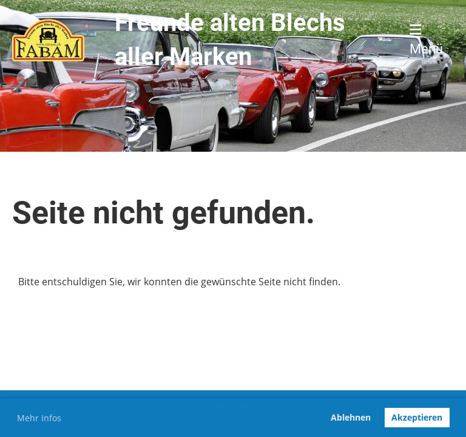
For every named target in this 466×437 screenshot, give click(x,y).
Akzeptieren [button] (416, 417)
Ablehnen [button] (351, 417)
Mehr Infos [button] (39, 418)
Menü (426, 39)
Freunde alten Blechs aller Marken (230, 39)
